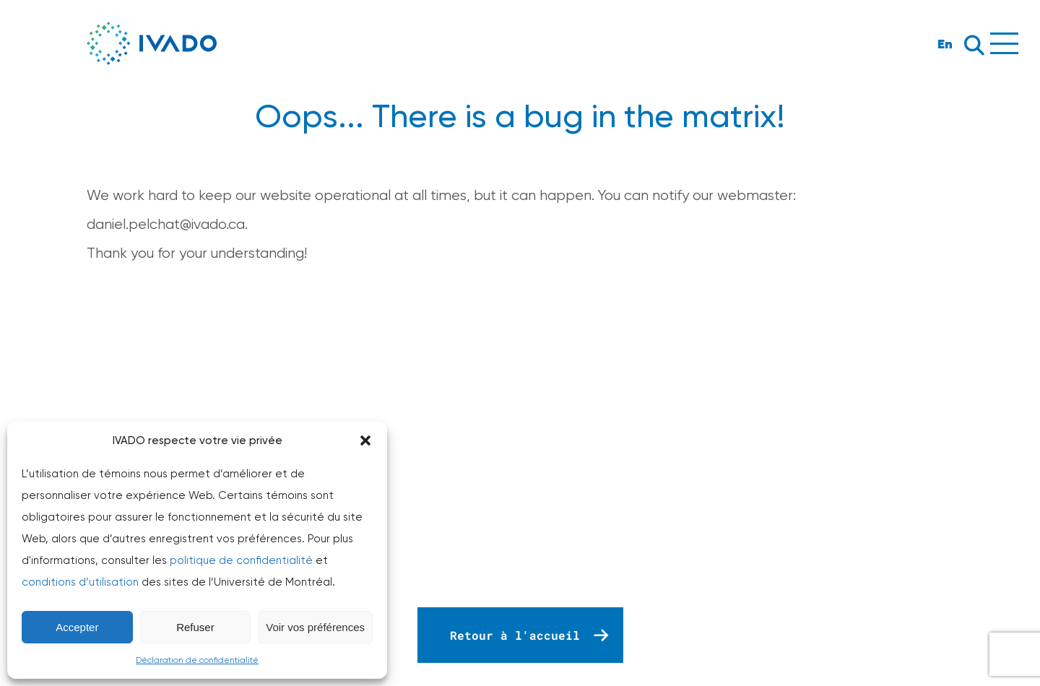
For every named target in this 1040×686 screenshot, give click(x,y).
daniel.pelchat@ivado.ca (166, 224)
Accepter (77, 627)
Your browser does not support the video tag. (520, 448)
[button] (365, 440)
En (945, 43)
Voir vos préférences (315, 627)
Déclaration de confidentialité (197, 660)
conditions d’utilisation (80, 582)
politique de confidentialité (241, 560)
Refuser (195, 627)
